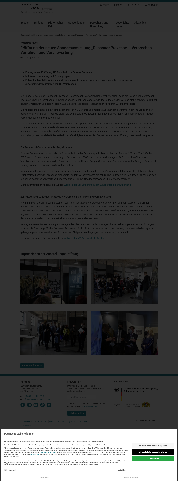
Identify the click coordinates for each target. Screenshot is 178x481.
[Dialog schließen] (174, 432)
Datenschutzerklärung (47, 452)
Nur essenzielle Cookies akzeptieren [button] (152, 446)
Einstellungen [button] (34, 454)
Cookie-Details (44, 477)
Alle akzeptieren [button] (152, 459)
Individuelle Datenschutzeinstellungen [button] (153, 452)
